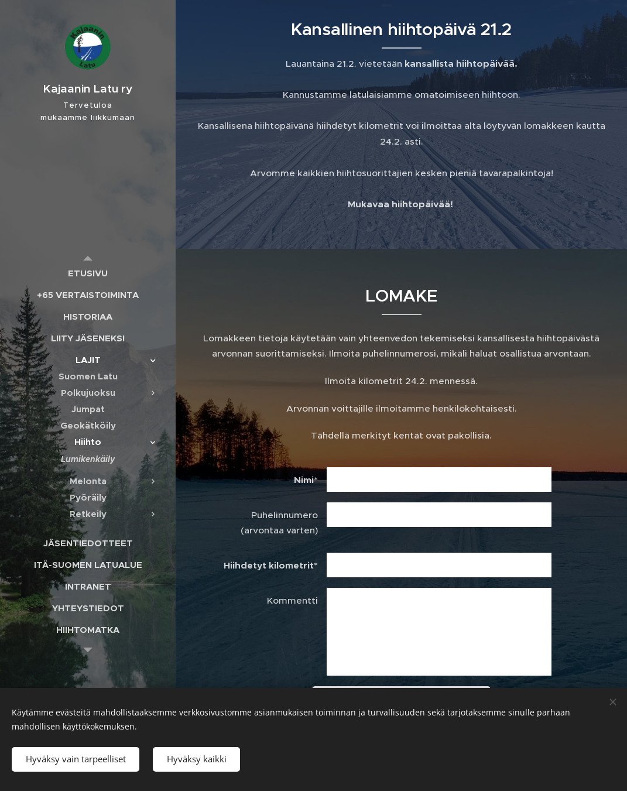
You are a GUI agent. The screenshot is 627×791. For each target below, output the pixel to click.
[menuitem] (88, 273)
